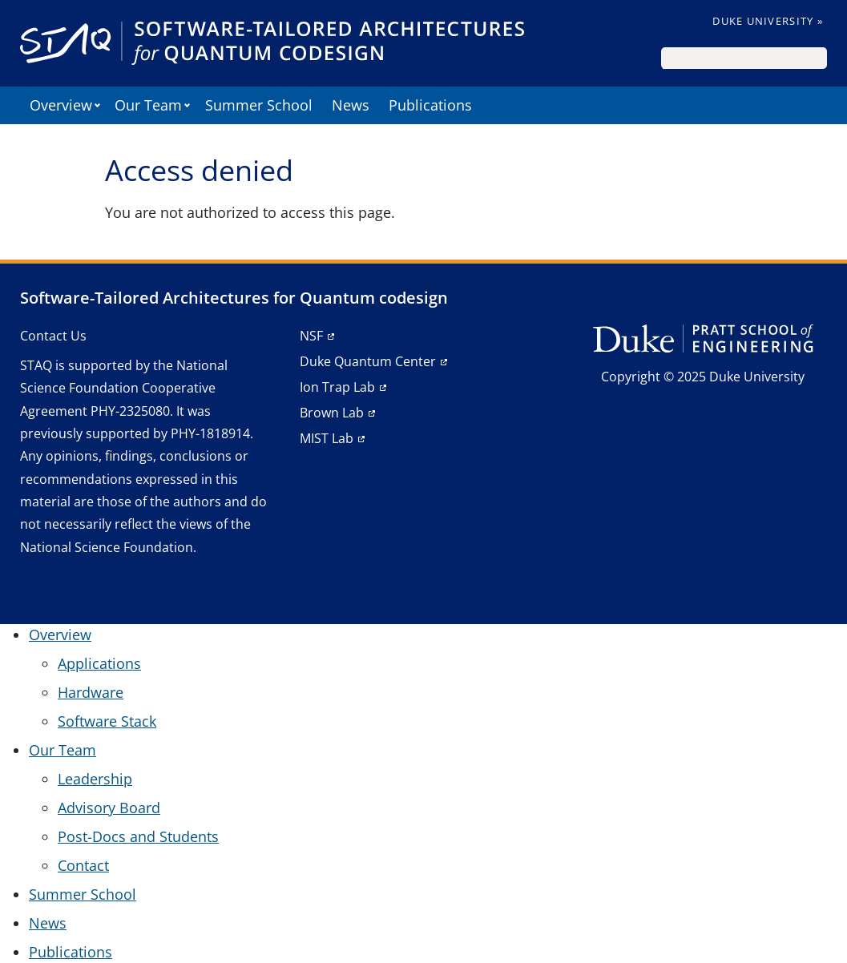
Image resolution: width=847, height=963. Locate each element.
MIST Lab (326, 438)
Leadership (95, 778)
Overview (61, 105)
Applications (99, 663)
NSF (311, 336)
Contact (83, 865)
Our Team (148, 105)
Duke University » (767, 21)
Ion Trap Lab (337, 387)
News (350, 105)
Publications (430, 105)
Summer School (259, 105)
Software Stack (107, 721)
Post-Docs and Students (138, 836)
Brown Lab (332, 412)
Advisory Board (109, 807)
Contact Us (53, 336)
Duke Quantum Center (368, 361)
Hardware (90, 692)
